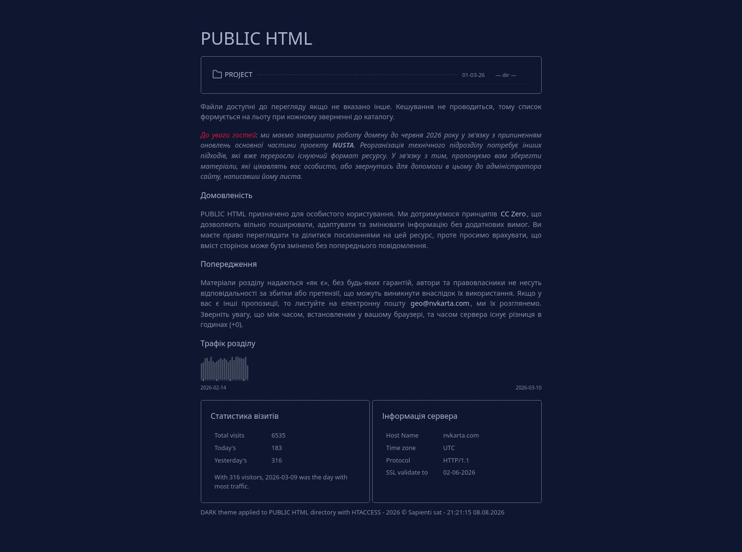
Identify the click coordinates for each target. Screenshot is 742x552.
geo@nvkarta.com (440, 303)
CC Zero (513, 213)
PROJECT (239, 74)
